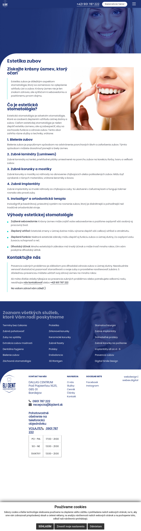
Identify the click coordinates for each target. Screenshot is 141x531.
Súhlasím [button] (45, 526)
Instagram (92, 385)
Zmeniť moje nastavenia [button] (70, 526)
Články (71, 393)
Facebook (92, 382)
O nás (70, 382)
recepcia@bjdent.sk (48, 405)
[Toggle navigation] (134, 4)
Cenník (71, 389)
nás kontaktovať (33, 282)
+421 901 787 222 (88, 4)
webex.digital (130, 380)
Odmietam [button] (96, 526)
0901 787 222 (41, 401)
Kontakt (71, 396)
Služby (70, 385)
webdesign (130, 376)
